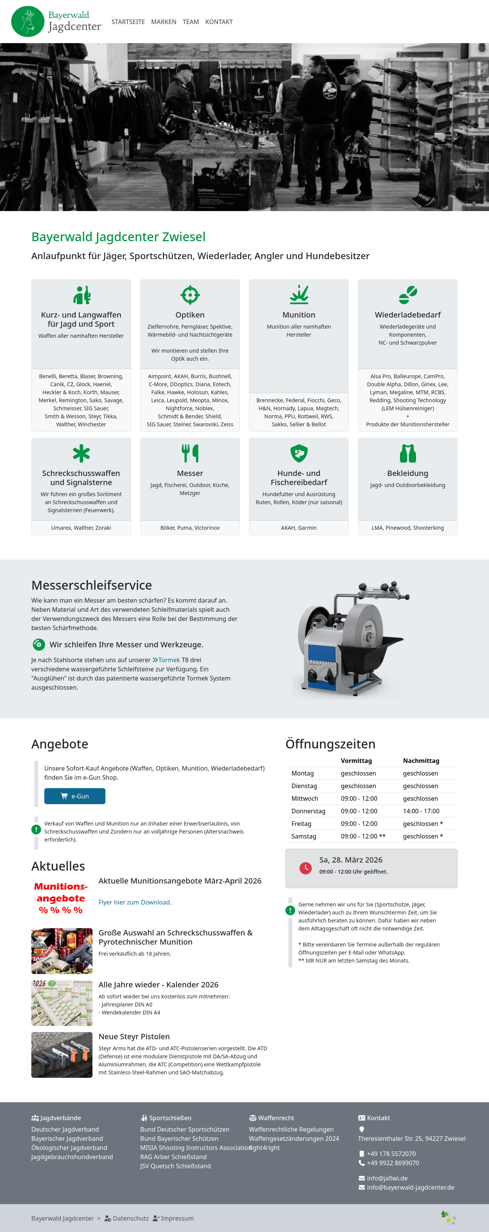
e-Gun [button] (75, 796)
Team (191, 22)
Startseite (128, 22)
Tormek (169, 660)
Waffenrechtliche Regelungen (291, 1129)
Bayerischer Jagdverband (67, 1138)
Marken (164, 22)
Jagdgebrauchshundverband (72, 1157)
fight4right (264, 1147)
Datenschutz (131, 1218)
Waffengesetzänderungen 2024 (294, 1138)
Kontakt (219, 22)
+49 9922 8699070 (393, 1163)
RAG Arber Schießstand (173, 1157)
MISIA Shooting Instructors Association (196, 1147)
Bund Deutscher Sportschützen (185, 1129)
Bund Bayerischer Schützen (179, 1138)
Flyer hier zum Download (134, 902)
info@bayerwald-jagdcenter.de (410, 1187)
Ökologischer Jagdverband (69, 1147)
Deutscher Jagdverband (65, 1129)
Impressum (177, 1218)
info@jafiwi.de (387, 1178)
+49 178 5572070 (391, 1154)
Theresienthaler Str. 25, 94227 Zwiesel (412, 1138)
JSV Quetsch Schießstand (175, 1166)
